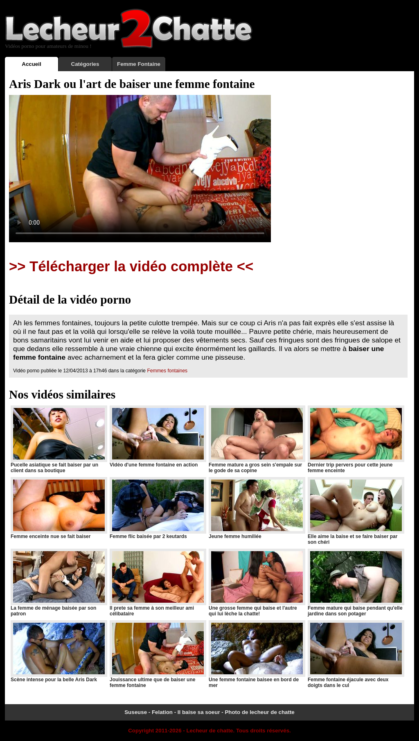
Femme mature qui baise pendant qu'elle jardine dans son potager (355, 583)
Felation (162, 712)
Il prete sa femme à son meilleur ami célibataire (157, 583)
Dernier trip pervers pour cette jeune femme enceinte (355, 439)
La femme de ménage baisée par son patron (58, 583)
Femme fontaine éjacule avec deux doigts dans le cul (355, 654)
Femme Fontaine (138, 64)
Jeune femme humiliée (256, 508)
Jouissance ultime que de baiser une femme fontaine (157, 654)
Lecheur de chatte (209, 730)
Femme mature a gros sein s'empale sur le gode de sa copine (256, 439)
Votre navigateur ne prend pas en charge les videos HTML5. (140, 168)
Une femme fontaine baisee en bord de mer (256, 654)
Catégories (85, 64)
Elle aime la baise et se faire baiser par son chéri (355, 511)
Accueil (31, 64)
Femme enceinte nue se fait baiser (58, 508)
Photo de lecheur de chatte (259, 712)
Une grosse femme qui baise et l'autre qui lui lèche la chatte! (256, 583)
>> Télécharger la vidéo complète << (131, 266)
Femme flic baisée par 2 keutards (157, 508)
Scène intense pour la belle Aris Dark (58, 651)
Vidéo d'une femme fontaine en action (157, 436)
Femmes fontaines (167, 371)
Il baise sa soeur (199, 712)
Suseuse (135, 712)
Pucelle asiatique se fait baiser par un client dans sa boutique (58, 439)
